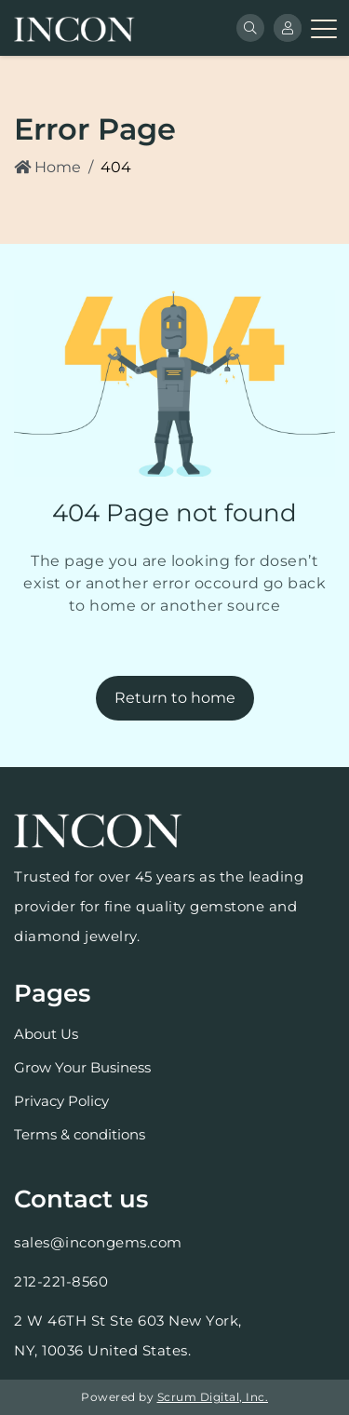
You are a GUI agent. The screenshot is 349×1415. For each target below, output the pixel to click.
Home (47, 167)
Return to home (174, 698)
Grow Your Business (82, 1067)
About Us (46, 1034)
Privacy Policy (61, 1101)
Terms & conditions (79, 1134)
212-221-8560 (61, 1281)
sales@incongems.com (98, 1242)
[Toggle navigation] (323, 28)
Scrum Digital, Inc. (213, 1397)
